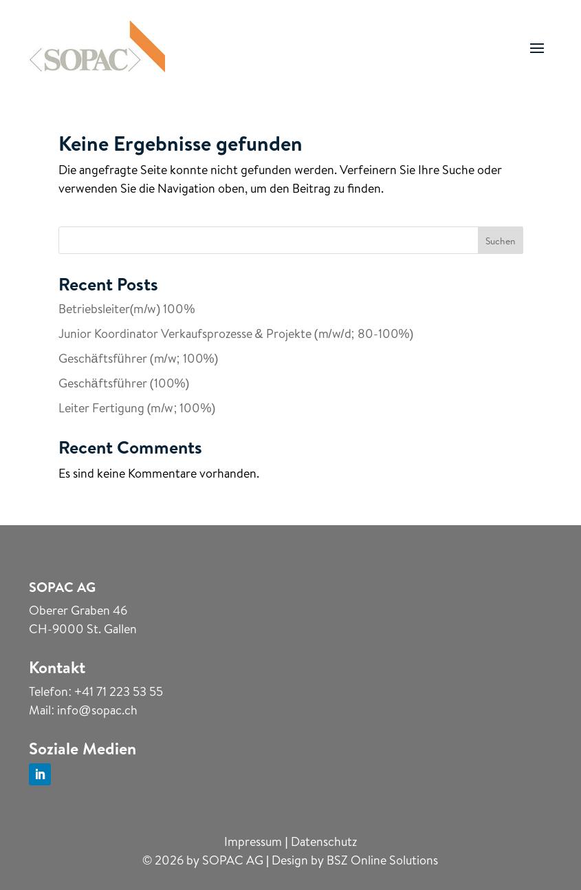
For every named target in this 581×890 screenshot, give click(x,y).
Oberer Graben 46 (78, 610)
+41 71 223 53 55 (118, 691)
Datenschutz (324, 841)
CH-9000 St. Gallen (83, 628)
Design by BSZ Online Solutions (355, 860)
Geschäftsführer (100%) (124, 383)
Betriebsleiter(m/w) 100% (126, 308)
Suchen (500, 241)
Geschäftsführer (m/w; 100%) (138, 358)
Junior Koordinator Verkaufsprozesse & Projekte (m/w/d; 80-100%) (236, 333)
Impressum (253, 841)
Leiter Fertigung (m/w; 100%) (137, 407)
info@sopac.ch (97, 710)
